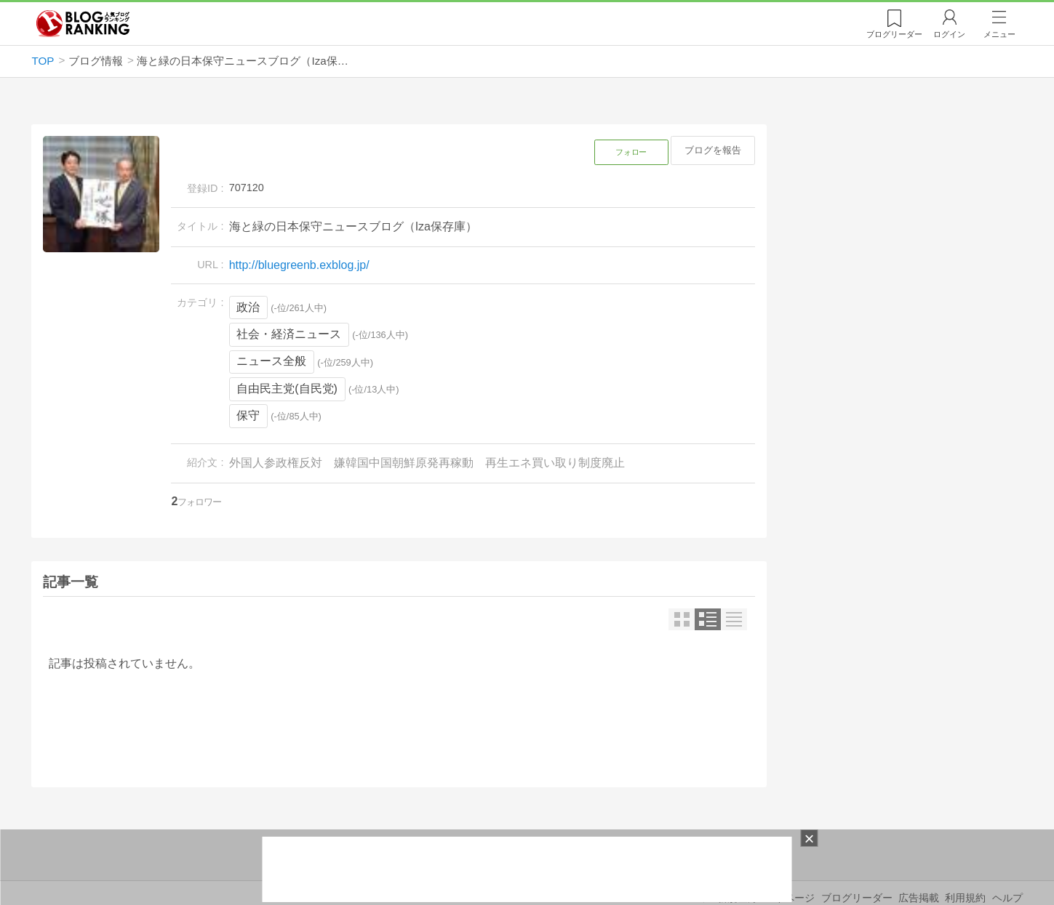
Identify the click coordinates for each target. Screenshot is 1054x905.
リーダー (894, 34)
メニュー (999, 34)
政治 (248, 307)
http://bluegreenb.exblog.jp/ (299, 265)
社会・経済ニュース (288, 334)
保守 (248, 415)
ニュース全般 (271, 361)
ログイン (949, 34)
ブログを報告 (712, 150)
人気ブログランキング (82, 24)
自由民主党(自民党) (287, 388)
